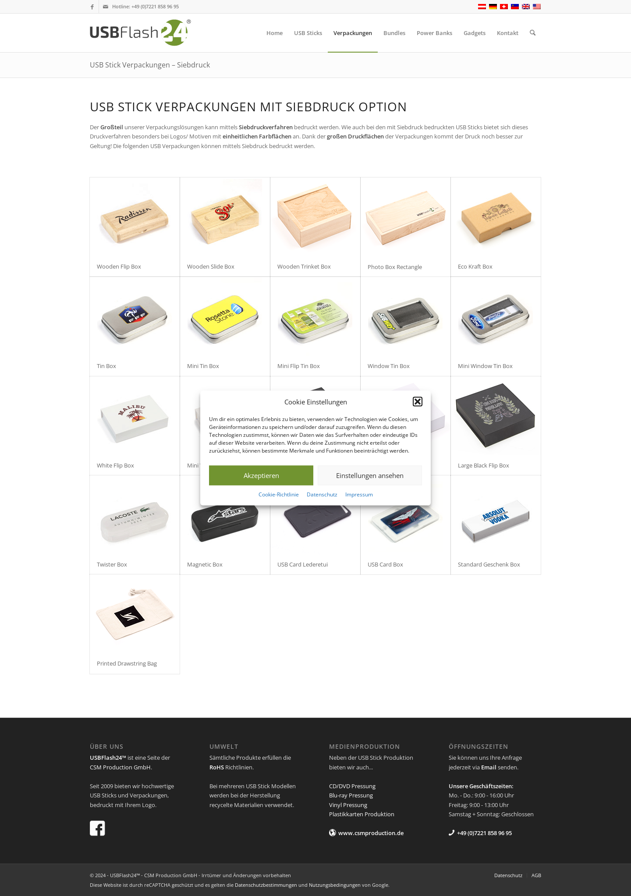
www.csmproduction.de (371, 833)
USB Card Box (385, 564)
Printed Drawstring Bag (127, 663)
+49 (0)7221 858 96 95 (155, 6)
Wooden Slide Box (210, 266)
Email (488, 767)
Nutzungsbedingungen (335, 885)
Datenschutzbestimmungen (266, 885)
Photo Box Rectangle (395, 267)
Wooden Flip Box (119, 266)
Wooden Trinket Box (304, 266)
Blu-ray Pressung (351, 795)
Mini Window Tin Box (485, 366)
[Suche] (532, 33)
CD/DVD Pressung (352, 786)
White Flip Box (115, 465)
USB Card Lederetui (302, 564)
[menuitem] (274, 33)
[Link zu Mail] (105, 6)
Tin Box (106, 366)
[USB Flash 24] (148, 33)
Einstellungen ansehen (370, 475)
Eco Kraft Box (475, 266)
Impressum (359, 494)
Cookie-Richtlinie (279, 494)
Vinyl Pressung (348, 805)
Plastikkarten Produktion (361, 814)
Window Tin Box (389, 366)
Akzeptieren (261, 475)
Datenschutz (322, 494)
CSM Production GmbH (120, 767)
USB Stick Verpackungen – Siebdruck (150, 65)
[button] (417, 401)
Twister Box (112, 564)
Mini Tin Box (203, 366)
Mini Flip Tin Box (298, 366)
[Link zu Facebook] (92, 6)
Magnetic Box (205, 564)
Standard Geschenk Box (489, 564)
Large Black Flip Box (483, 465)
